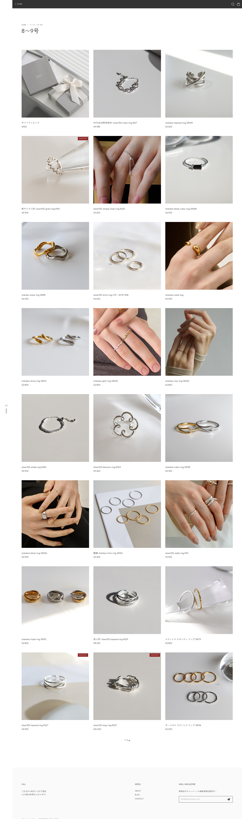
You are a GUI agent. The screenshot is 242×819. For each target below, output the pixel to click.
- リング (32, 25)
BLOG (137, 795)
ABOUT (138, 791)
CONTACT (139, 799)
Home (24, 25)
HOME (19, 4)
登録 (229, 799)
